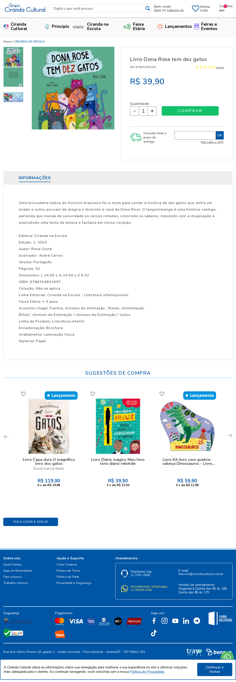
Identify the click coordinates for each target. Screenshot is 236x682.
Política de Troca (68, 571)
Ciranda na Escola (89, 27)
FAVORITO (23, 393)
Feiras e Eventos (205, 26)
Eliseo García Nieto (49, 468)
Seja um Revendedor (17, 571)
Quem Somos (12, 565)
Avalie (220, 67)
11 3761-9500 (140, 575)
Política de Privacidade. (147, 671)
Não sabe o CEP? (212, 142)
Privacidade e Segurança (74, 583)
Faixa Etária (134, 26)
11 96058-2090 (141, 590)
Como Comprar (67, 565)
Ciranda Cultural (15, 26)
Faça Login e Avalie (30, 522)
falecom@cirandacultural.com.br (201, 574)
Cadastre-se (175, 10)
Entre (157, 10)
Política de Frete (68, 577)
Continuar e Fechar (215, 669)
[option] (14, 57)
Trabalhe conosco (15, 583)
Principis (56, 26)
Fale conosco (12, 577)
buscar (148, 8)
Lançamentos (174, 26)
